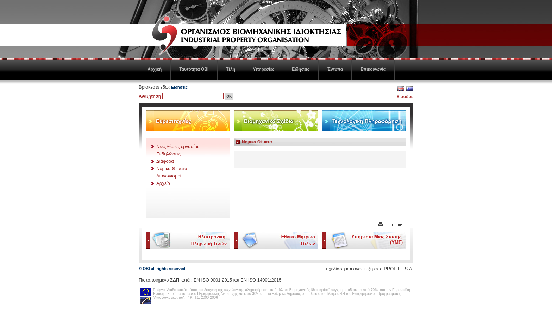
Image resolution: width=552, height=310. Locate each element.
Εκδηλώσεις (168, 153)
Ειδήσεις (300, 69)
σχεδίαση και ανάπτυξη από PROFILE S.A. (369, 268)
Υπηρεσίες (263, 69)
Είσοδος (404, 96)
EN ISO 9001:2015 (213, 280)
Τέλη (230, 69)
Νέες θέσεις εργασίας (177, 146)
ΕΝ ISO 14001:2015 (260, 280)
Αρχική (155, 69)
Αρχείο (163, 183)
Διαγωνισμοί (168, 176)
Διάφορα (165, 161)
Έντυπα (335, 69)
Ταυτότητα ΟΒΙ (193, 69)
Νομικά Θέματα (171, 168)
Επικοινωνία (373, 69)
